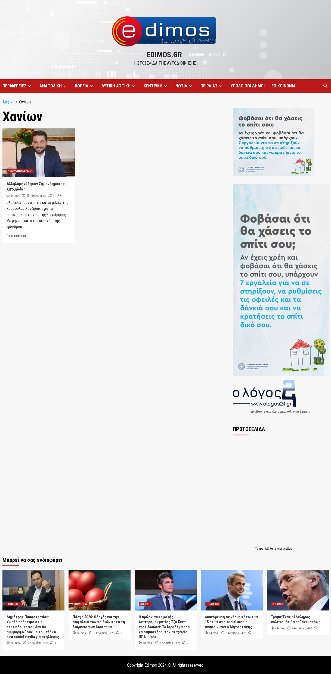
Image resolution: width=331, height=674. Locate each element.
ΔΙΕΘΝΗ (145, 604)
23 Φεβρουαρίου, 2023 (40, 195)
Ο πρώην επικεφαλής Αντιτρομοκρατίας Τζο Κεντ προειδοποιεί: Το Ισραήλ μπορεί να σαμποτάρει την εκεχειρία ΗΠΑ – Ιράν (164, 627)
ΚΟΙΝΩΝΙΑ (80, 604)
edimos (15, 195)
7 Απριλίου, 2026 (302, 628)
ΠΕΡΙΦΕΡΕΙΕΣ (17, 86)
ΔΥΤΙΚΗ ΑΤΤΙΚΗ (119, 86)
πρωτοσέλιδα (266, 548)
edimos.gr (164, 54)
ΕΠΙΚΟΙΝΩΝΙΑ (283, 85)
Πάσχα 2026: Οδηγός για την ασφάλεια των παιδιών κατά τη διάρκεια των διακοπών (99, 622)
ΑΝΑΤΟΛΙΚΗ (53, 86)
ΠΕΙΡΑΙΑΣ (212, 86)
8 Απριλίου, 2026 (170, 643)
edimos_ (16, 643)
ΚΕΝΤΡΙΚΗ (156, 86)
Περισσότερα (16, 236)
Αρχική (8, 102)
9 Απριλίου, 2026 (37, 643)
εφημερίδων (285, 548)
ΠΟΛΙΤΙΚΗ (14, 604)
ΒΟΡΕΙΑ (85, 86)
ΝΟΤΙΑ (184, 86)
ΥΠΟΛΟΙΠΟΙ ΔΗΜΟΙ (248, 85)
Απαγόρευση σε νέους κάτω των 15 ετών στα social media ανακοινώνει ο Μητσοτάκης (231, 622)
